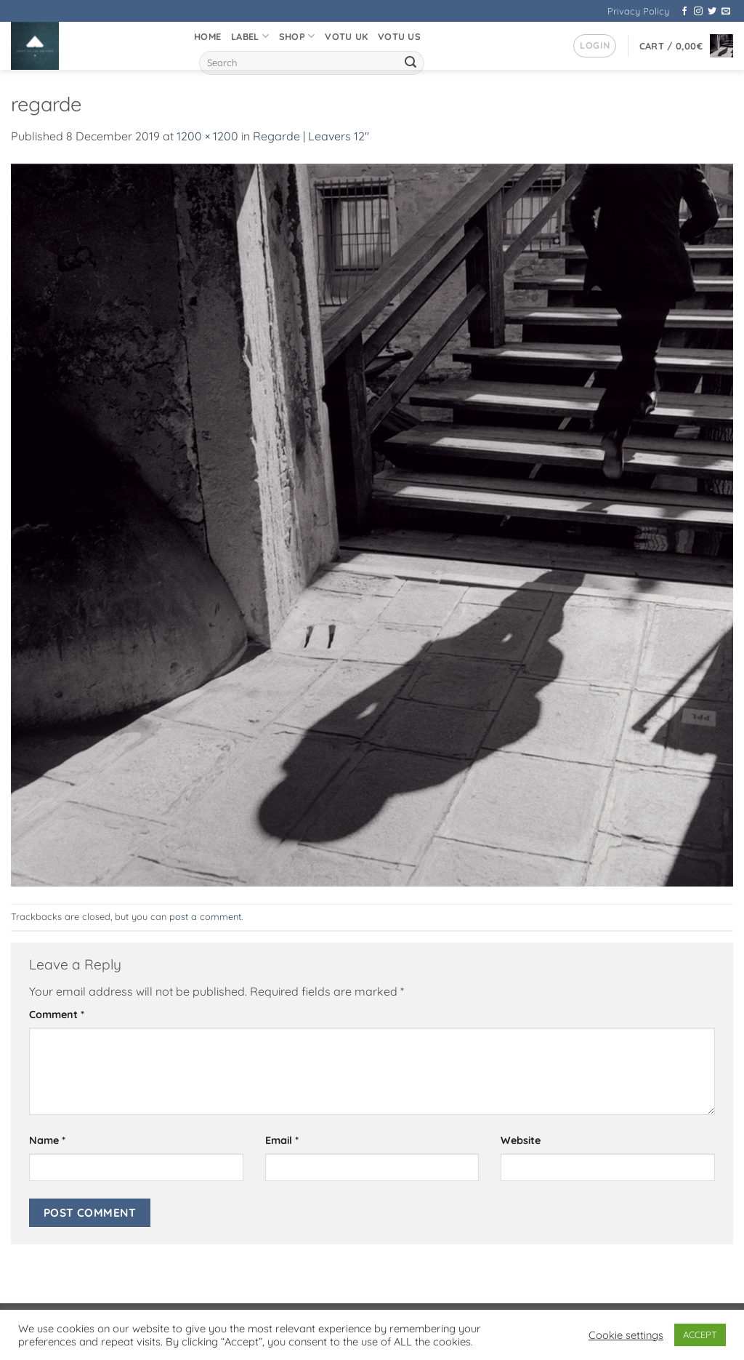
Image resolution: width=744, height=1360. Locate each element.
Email (282, 1140)
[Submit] (410, 63)
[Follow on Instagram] (698, 12)
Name (47, 1140)
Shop (297, 36)
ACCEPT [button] (700, 1334)
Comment (56, 1014)
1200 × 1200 (207, 136)
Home (207, 36)
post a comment (205, 916)
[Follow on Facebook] (684, 12)
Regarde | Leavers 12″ (311, 136)
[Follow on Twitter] (712, 12)
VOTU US (399, 36)
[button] (594, 45)
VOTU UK (346, 36)
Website (521, 1140)
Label (250, 36)
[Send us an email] (725, 12)
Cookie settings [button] (626, 1335)
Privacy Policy (638, 11)
